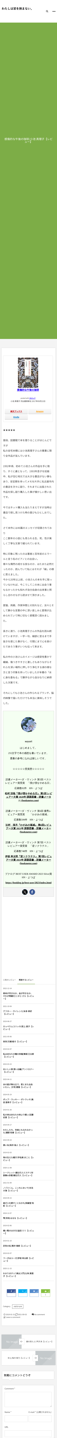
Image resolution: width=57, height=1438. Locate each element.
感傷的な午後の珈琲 (28, 389)
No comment (39, 1314)
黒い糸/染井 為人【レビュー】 (16, 1145)
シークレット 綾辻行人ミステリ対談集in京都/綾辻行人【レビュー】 (18, 1174)
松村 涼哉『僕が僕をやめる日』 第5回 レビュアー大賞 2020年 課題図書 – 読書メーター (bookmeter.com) (28, 797)
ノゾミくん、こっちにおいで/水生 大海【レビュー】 (18, 1189)
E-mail (32, 1412)
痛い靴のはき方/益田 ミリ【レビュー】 (18, 1232)
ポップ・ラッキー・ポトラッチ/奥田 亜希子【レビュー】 (18, 1101)
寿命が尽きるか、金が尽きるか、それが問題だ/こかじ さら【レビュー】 (18, 996)
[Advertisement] (28, 938)
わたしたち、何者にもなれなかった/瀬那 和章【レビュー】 (18, 1131)
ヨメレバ (32, 398)
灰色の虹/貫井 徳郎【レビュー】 (17, 1245)
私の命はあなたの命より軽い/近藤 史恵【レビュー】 (18, 1116)
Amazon (39, 411)
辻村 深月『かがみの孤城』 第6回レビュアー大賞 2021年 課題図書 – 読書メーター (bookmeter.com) (28, 828)
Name (7, 1412)
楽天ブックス (16, 411)
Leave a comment (13, 1317)
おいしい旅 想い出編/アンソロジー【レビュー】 (18, 1070)
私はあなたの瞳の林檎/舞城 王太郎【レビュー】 (18, 1055)
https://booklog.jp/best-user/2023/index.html (28, 882)
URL (6, 1427)
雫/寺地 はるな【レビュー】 (15, 1218)
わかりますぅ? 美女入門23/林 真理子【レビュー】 (18, 1274)
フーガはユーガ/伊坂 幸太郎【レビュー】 (18, 1259)
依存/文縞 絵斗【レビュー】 (15, 1041)
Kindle (16, 417)
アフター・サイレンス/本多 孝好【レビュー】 (17, 1012)
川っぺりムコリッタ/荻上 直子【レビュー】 (18, 1028)
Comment (9, 1388)
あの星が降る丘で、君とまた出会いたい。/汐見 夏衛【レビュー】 (18, 1086)
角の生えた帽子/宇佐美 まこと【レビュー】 (18, 1159)
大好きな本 (18, 1306)
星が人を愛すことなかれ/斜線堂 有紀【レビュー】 (18, 1204)
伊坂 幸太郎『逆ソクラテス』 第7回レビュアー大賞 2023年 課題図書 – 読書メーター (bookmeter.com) (28, 860)
